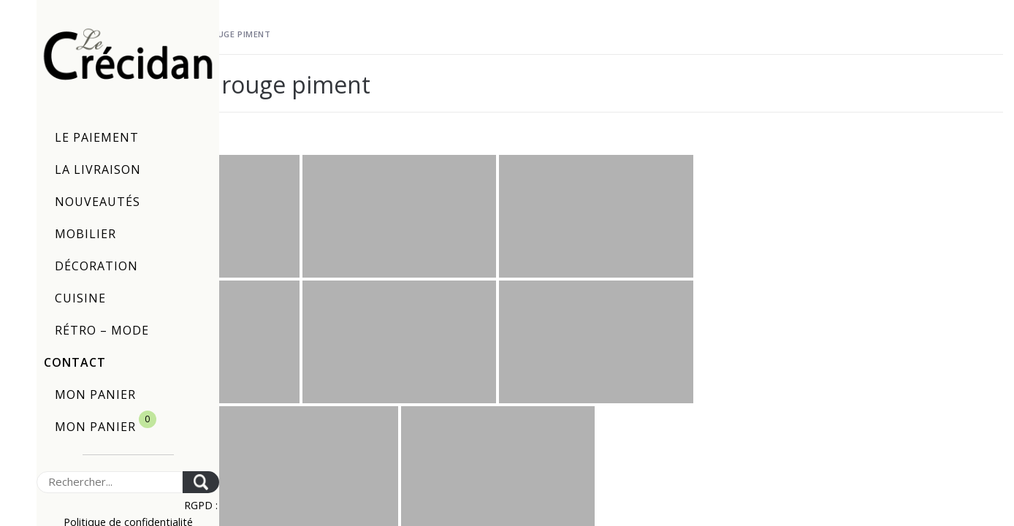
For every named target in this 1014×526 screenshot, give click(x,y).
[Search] (110, 482)
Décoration (96, 266)
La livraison (98, 169)
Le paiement (97, 137)
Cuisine (80, 298)
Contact (75, 362)
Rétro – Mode (102, 330)
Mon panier (95, 394)
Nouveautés (97, 202)
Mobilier (85, 234)
